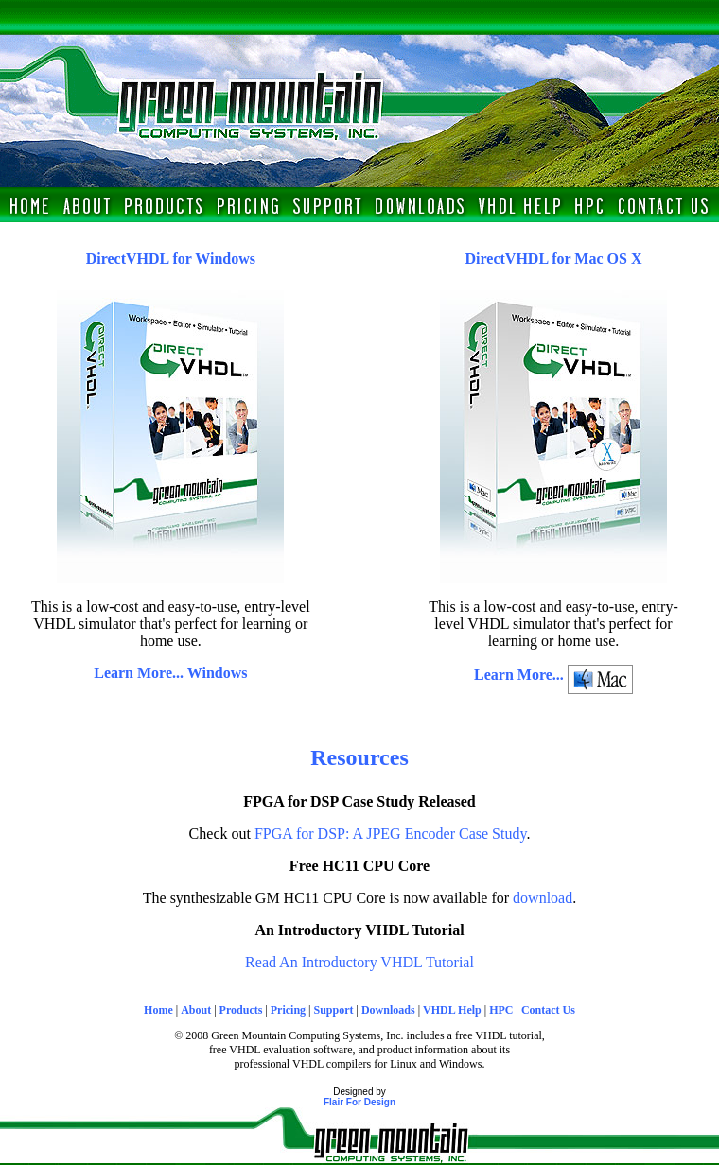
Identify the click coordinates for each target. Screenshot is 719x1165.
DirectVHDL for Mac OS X (553, 259)
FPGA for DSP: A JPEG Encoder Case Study (390, 834)
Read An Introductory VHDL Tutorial (359, 962)
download (542, 898)
